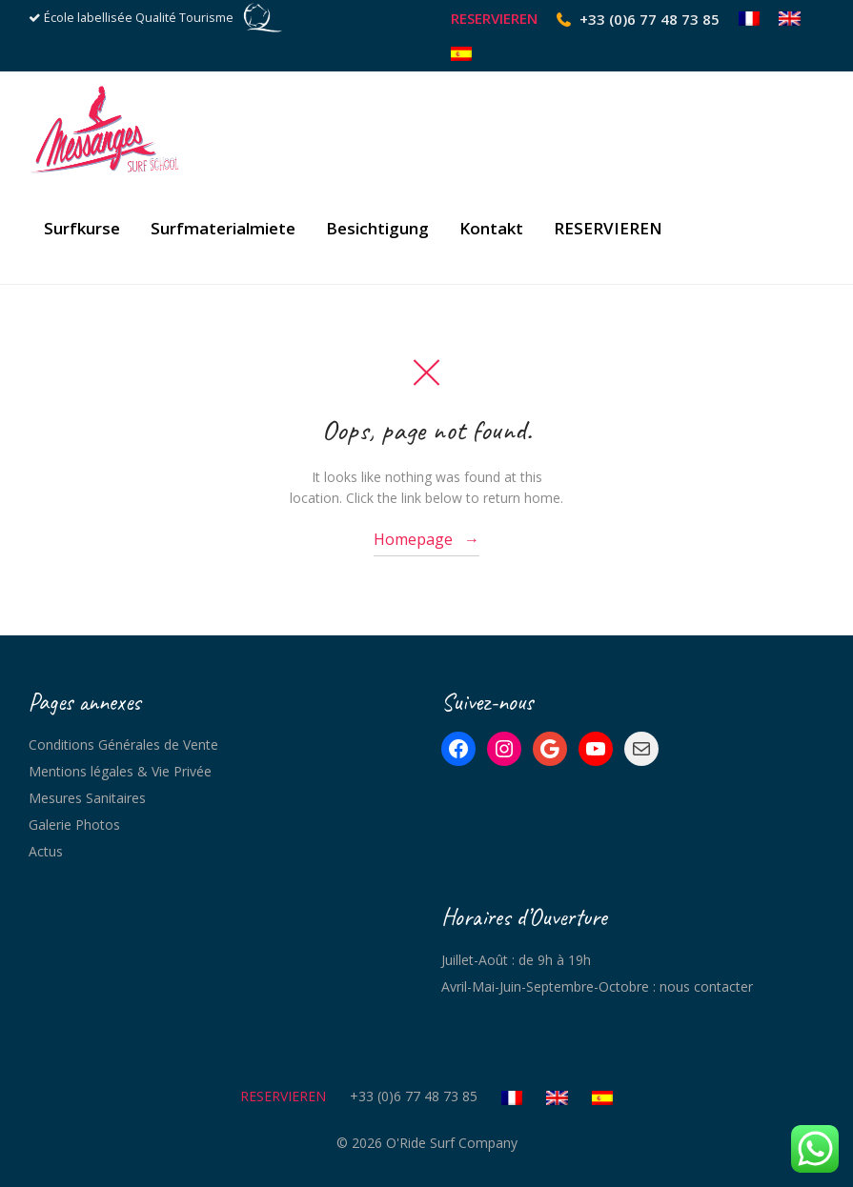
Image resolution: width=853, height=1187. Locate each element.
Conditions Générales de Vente (123, 744)
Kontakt (491, 232)
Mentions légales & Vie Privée (120, 771)
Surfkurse (82, 232)
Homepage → (426, 539)
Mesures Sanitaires (87, 798)
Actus (46, 851)
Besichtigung (377, 232)
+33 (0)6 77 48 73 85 (649, 19)
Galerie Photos (74, 824)
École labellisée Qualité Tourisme (139, 18)
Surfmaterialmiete (223, 232)
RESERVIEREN (494, 18)
